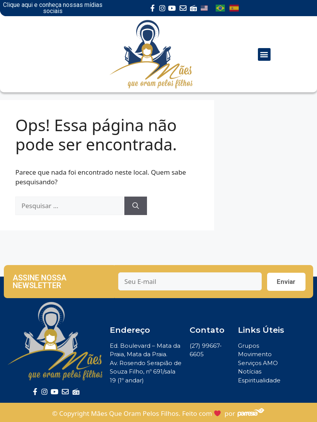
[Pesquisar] (135, 206)
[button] (264, 54)
